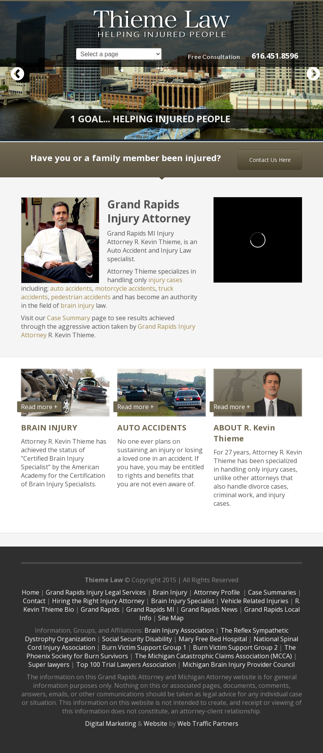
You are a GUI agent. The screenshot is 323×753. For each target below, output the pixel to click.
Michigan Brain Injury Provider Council (238, 664)
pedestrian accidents (81, 297)
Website (155, 723)
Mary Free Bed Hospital (213, 639)
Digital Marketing (110, 723)
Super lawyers (48, 664)
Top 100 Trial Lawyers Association (126, 664)
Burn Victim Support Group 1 (144, 647)
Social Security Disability (137, 639)
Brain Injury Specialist (182, 601)
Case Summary (68, 318)
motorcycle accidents (125, 288)
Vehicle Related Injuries (254, 601)
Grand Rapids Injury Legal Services (96, 592)
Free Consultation (214, 56)
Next (309, 71)
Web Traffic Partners (207, 723)
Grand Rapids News (209, 609)
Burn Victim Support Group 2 (235, 647)
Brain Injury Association (179, 630)
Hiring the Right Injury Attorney (98, 601)
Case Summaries (272, 592)
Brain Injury (170, 592)
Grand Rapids (100, 609)
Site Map (171, 618)
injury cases (165, 280)
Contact (34, 601)
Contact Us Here (270, 159)
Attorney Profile (217, 592)
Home (30, 592)
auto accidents (71, 288)
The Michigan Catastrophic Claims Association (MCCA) (213, 656)
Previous (13, 71)
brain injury (77, 305)
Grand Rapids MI (150, 609)
